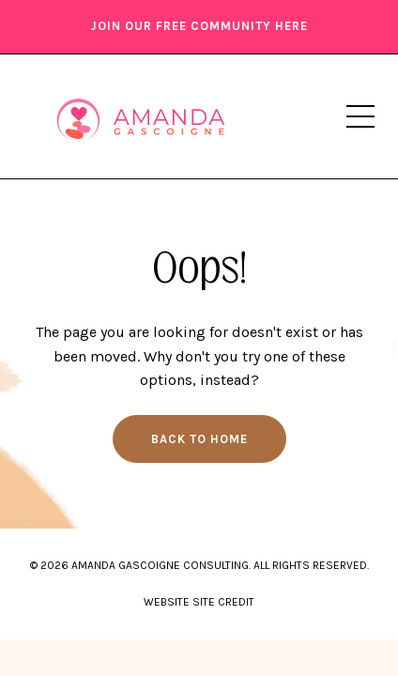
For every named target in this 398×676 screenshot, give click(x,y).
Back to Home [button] (199, 439)
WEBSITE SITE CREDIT (199, 601)
